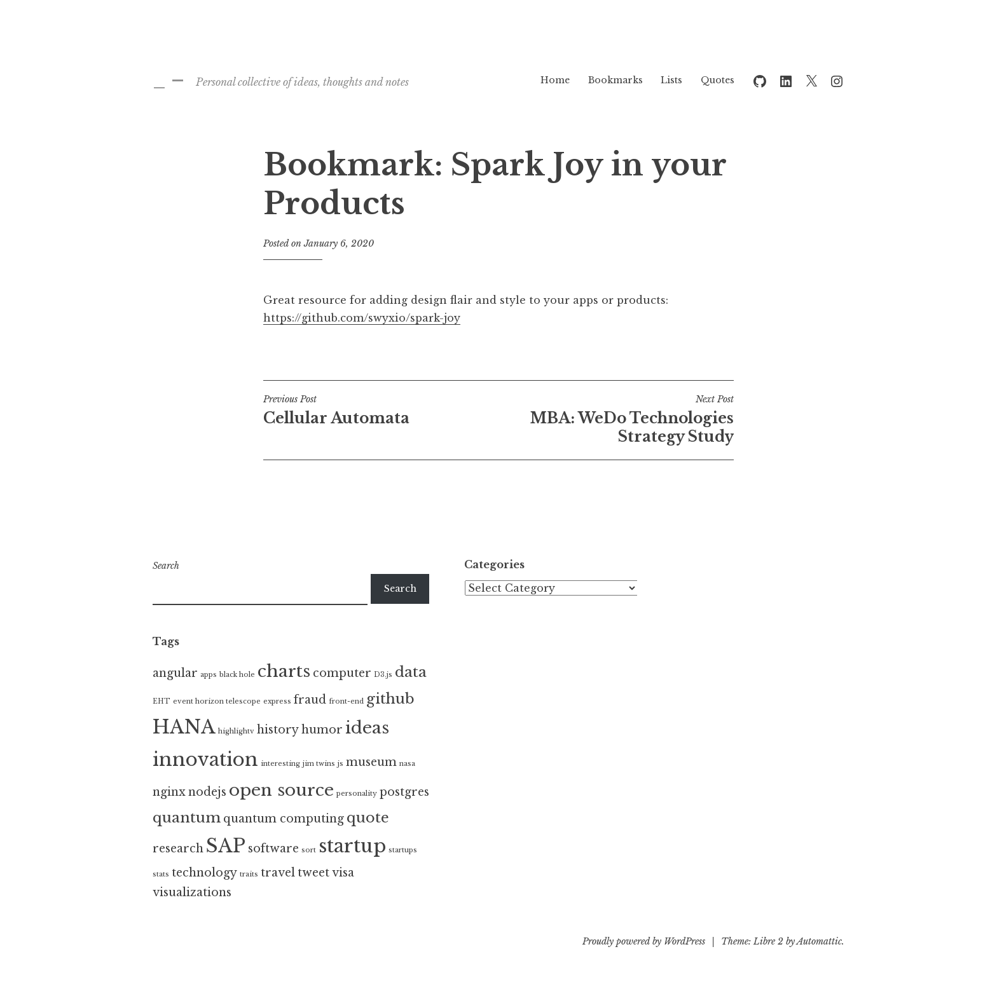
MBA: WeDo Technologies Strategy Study (616, 419)
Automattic (819, 941)
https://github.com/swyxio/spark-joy (361, 317)
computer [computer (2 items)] (342, 673)
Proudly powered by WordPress (643, 941)
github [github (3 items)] (390, 698)
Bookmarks (615, 80)
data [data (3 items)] (411, 672)
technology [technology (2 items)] (204, 873)
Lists (671, 80)
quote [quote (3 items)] (368, 817)
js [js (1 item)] (340, 764)
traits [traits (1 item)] (249, 874)
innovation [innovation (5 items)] (205, 759)
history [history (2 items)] (278, 730)
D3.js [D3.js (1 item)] (383, 675)
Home (555, 80)
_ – (168, 79)
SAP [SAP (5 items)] (225, 846)
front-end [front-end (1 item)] (346, 701)
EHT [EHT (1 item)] (161, 701)
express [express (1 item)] (277, 701)
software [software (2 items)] (273, 849)
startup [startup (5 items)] (352, 846)
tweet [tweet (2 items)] (313, 873)
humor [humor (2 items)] (322, 730)
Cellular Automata (380, 409)
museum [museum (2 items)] (371, 762)
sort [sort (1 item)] (308, 850)
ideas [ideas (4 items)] (367, 728)
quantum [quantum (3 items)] (187, 817)
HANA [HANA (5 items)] (184, 727)
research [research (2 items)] (178, 849)
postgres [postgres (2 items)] (404, 792)
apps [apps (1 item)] (208, 675)
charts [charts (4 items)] (284, 671)
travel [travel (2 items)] (278, 873)
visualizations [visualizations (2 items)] (192, 892)
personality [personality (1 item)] (356, 793)
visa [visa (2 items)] (343, 873)
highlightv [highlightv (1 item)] (236, 731)
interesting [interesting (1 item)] (280, 764)
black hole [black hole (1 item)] (237, 675)
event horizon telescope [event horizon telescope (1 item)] (217, 701)
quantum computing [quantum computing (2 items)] (283, 819)
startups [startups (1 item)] (402, 850)
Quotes (717, 80)
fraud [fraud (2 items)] (310, 700)
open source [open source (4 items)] (281, 790)
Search (166, 565)
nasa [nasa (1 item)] (407, 764)
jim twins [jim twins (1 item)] (319, 764)
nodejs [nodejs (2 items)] (207, 792)
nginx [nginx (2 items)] (169, 792)
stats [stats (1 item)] (161, 874)
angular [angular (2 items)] (175, 673)
